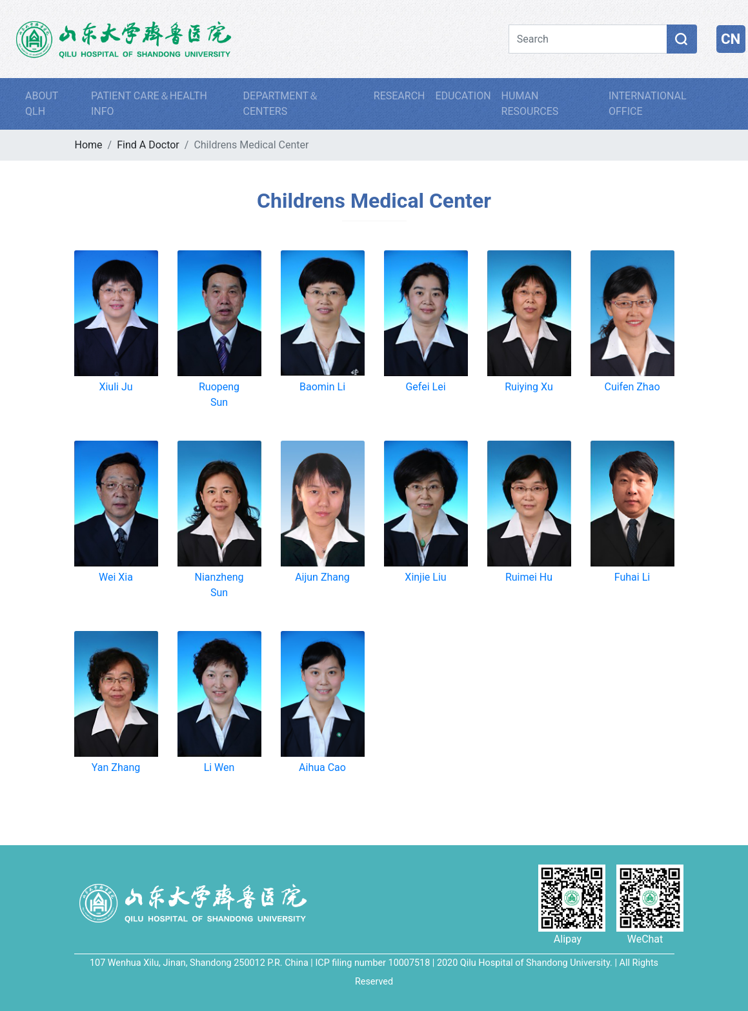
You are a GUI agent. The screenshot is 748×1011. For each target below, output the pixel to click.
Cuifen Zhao (632, 387)
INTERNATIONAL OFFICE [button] (648, 103)
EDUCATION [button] (462, 96)
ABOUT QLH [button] (41, 103)
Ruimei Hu (528, 577)
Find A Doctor (148, 145)
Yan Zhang (116, 767)
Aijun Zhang (322, 577)
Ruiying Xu (529, 387)
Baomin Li (322, 387)
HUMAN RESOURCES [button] (530, 103)
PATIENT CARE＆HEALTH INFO (149, 103)
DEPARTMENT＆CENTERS (281, 103)
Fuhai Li (632, 577)
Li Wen (219, 767)
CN (730, 38)
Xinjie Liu (425, 577)
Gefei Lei (425, 387)
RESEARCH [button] (399, 96)
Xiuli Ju (115, 387)
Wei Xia (116, 577)
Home (89, 145)
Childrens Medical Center (374, 200)
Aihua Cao (322, 767)
